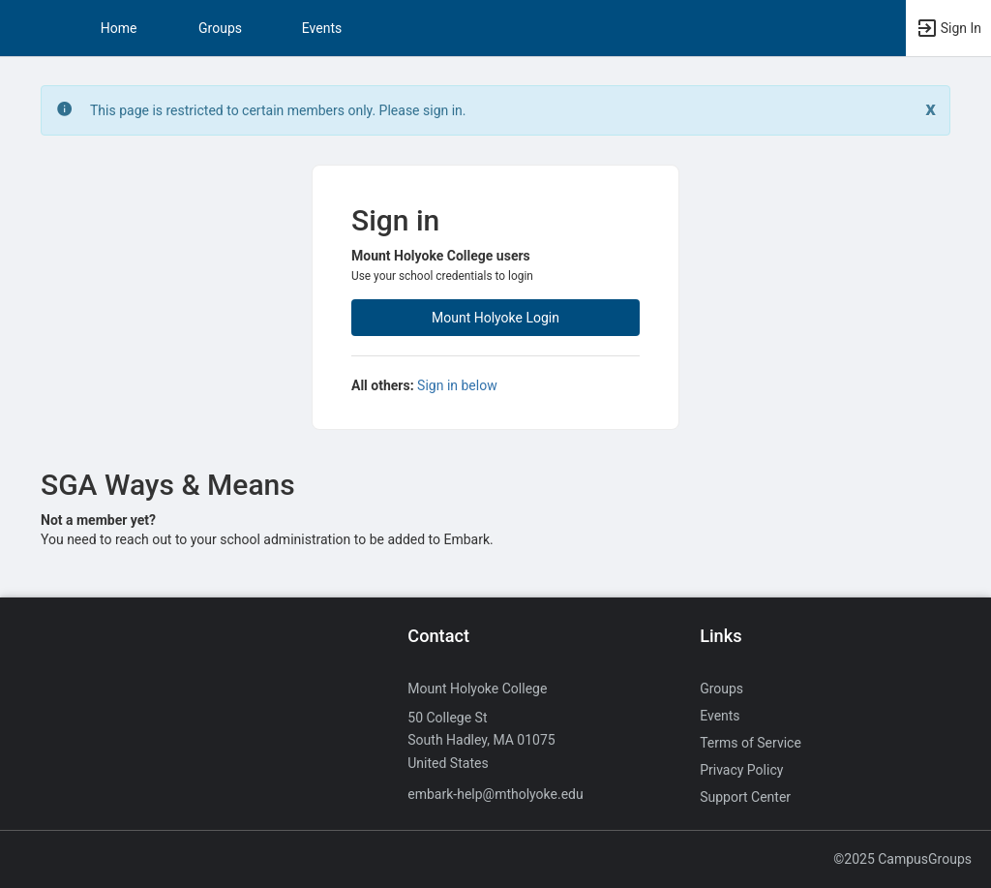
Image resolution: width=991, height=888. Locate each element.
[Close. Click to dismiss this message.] (930, 109)
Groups (220, 28)
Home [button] (119, 28)
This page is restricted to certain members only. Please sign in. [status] (278, 110)
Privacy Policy (741, 770)
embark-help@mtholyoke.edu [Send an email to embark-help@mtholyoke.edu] (495, 794)
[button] (24, 28)
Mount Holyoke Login (495, 317)
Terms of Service (750, 742)
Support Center (745, 797)
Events (322, 28)
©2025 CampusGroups (902, 859)
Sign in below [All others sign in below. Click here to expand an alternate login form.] (457, 385)
